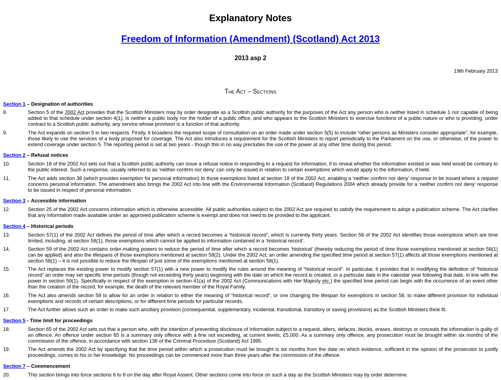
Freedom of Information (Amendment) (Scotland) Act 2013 (250, 38)
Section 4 (14, 226)
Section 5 (14, 320)
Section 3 (14, 201)
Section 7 (14, 366)
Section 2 (14, 155)
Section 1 (14, 104)
